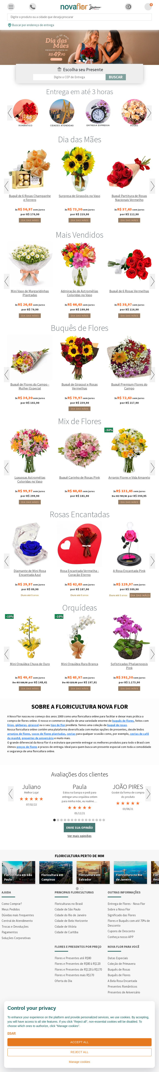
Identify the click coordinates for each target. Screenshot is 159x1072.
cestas (71, 734)
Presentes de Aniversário (124, 992)
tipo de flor (58, 725)
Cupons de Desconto (121, 931)
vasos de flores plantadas (48, 734)
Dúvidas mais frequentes (18, 915)
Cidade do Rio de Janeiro (70, 915)
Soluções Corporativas (16, 938)
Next (149, 112)
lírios (10, 725)
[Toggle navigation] (11, 7)
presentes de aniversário (38, 738)
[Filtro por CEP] (69, 77)
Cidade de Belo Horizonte (71, 921)
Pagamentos (10, 932)
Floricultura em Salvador (89, 877)
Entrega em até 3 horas (79, 91)
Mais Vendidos (79, 235)
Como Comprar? (12, 904)
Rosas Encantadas (80, 514)
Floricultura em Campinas (52, 877)
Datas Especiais (118, 958)
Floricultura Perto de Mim (79, 855)
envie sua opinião (79, 828)
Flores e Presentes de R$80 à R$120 (77, 964)
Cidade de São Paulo (68, 909)
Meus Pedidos (11, 909)
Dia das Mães (79, 139)
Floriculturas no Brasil (69, 904)
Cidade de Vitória (65, 926)
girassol (33, 725)
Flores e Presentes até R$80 (73, 958)
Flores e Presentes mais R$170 (74, 975)
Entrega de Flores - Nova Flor (126, 904)
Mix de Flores (79, 421)
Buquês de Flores (79, 328)
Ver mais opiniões (79, 836)
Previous (10, 112)
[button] (128, 6)
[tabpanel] (79, 47)
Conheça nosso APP (121, 937)
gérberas (21, 725)
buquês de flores (123, 721)
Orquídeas (79, 607)
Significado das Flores (122, 915)
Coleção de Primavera (121, 964)
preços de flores (27, 747)
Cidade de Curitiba (66, 932)
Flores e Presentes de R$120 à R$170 (78, 969)
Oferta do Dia (63, 981)
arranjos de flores (18, 734)
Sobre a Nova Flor (119, 909)
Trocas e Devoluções (15, 926)
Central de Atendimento (17, 921)
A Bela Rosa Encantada (122, 981)
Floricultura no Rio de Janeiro (129, 877)
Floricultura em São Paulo (18, 877)
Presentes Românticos (122, 986)
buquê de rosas (117, 725)
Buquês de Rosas (119, 969)
